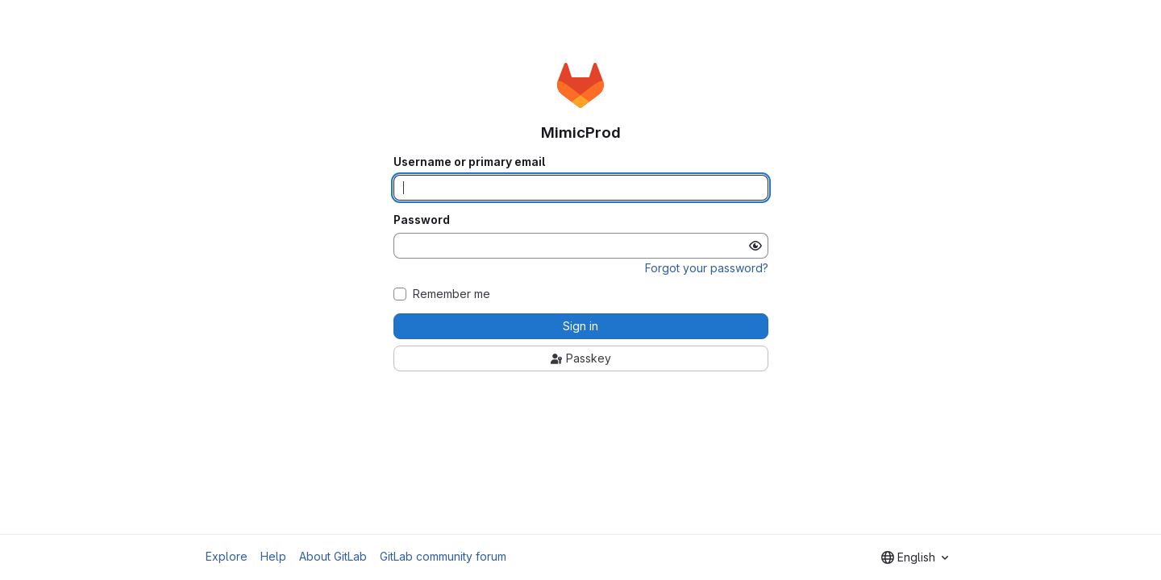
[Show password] (755, 246)
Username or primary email (469, 161)
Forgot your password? (706, 268)
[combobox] (914, 557)
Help (273, 556)
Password (421, 219)
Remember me (451, 294)
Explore (227, 556)
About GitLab (333, 556)
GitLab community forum (443, 556)
